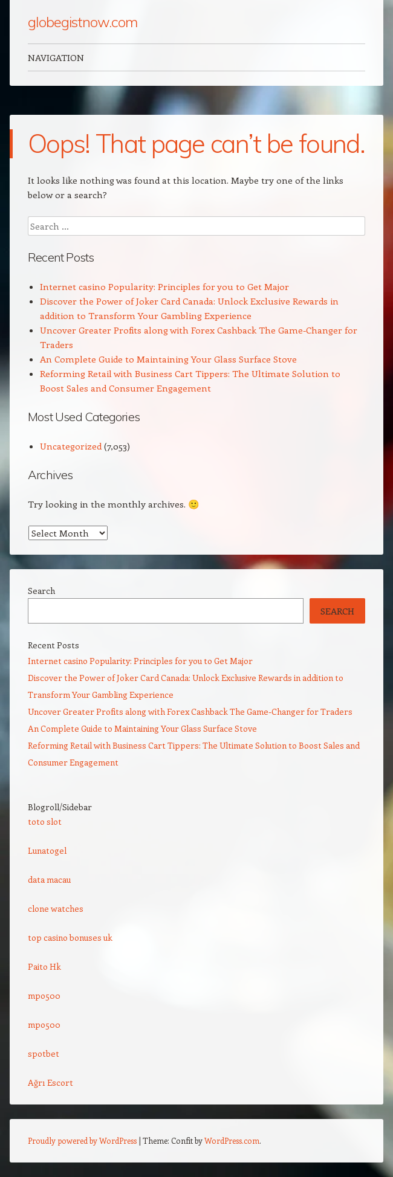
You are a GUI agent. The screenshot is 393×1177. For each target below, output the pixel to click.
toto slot (45, 821)
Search (41, 590)
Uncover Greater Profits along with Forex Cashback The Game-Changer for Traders (190, 711)
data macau (49, 879)
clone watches (55, 908)
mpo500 (44, 995)
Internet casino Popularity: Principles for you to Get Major (164, 286)
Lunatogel (47, 850)
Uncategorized (71, 446)
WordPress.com (231, 1140)
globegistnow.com (82, 22)
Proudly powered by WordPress (82, 1140)
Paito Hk (44, 966)
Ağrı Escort (50, 1082)
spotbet (43, 1053)
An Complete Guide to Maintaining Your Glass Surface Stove (168, 359)
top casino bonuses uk (70, 937)
